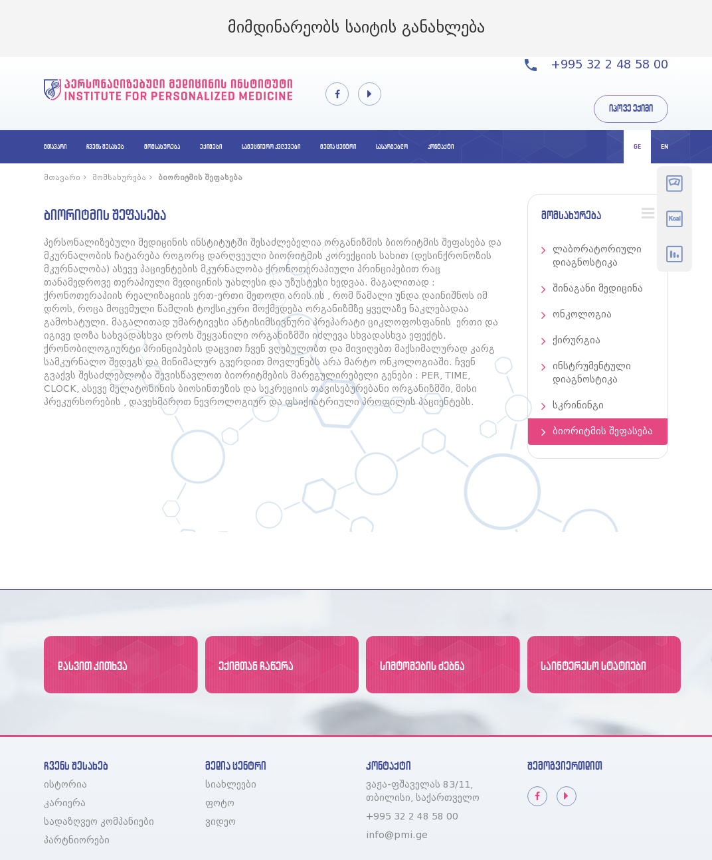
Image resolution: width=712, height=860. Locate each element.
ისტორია (65, 785)
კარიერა (65, 803)
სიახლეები (230, 785)
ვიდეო (220, 822)
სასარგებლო (392, 146)
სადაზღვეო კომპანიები (99, 822)
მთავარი (55, 146)
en (664, 146)
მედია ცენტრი (338, 146)
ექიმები (211, 146)
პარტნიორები (77, 840)
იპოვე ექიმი (631, 108)
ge (637, 146)
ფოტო (219, 803)
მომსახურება (162, 146)
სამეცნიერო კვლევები (271, 146)
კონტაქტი (441, 146)
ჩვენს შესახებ (105, 146)
